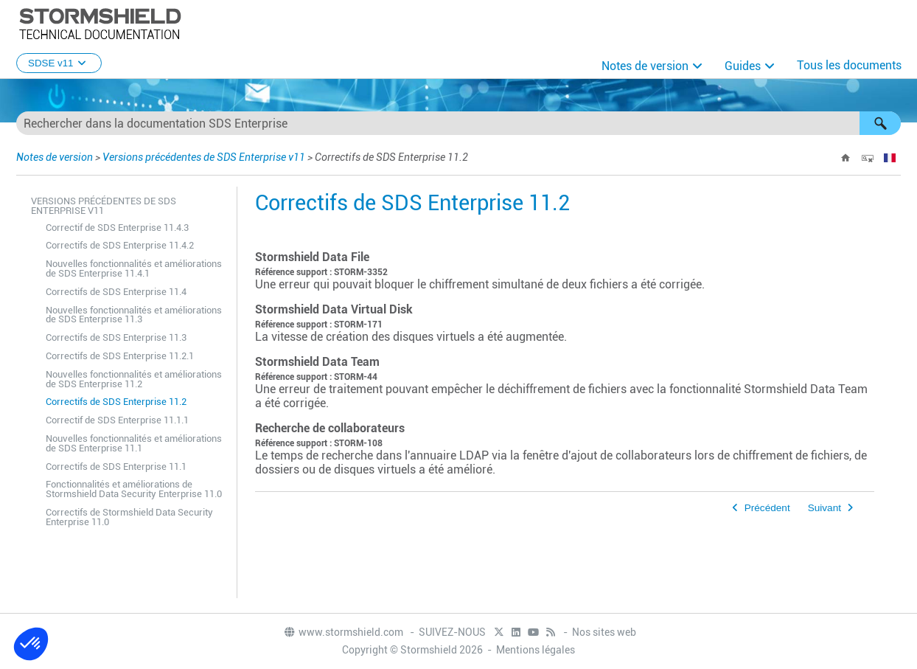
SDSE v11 (59, 63)
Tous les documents (849, 65)
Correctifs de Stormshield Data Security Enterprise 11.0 (129, 517)
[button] (880, 123)
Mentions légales (535, 650)
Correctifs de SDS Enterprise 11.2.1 (120, 355)
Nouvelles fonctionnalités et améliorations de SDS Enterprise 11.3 (134, 315)
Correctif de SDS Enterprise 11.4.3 (117, 227)
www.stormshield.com (343, 632)
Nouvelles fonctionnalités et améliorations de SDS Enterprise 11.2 (134, 379)
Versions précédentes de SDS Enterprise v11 (203, 157)
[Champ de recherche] (458, 123)
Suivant (824, 507)
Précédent (767, 507)
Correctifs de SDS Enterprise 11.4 (116, 291)
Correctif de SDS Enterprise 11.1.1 (117, 420)
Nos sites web (604, 632)
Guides (743, 66)
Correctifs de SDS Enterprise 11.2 (116, 401)
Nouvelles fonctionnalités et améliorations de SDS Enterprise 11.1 (134, 443)
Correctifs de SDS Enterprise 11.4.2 (120, 245)
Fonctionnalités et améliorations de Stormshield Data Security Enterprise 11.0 (134, 489)
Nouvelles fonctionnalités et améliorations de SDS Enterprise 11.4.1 (134, 268)
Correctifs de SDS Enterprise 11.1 (116, 466)
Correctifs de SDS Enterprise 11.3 (116, 337)
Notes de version (645, 66)
